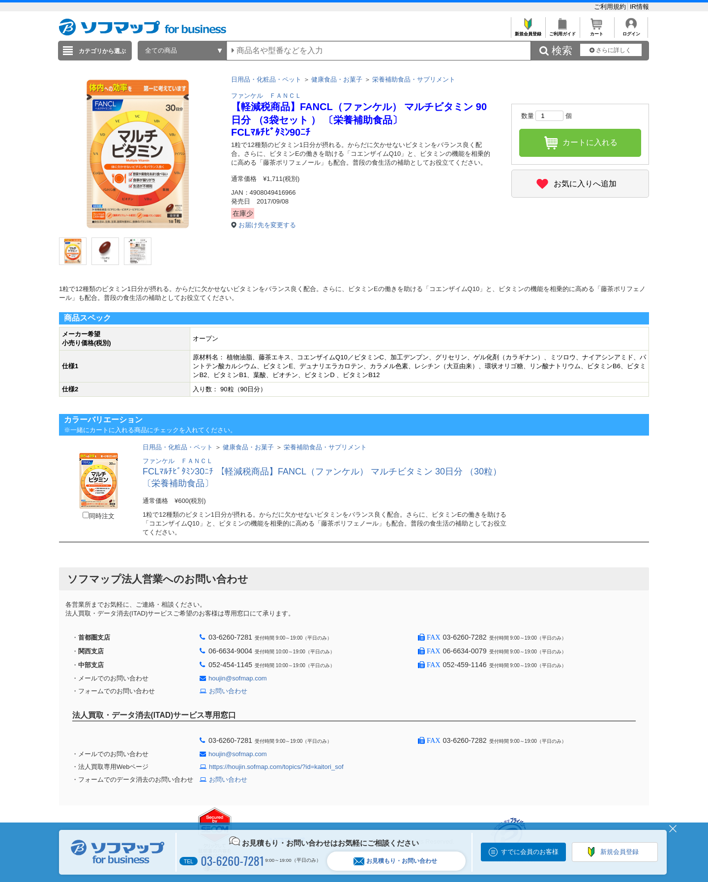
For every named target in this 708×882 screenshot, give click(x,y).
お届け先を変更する (267, 225)
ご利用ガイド (562, 31)
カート (597, 31)
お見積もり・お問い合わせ (395, 861)
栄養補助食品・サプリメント (413, 79)
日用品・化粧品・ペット (266, 79)
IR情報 (639, 6)
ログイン (631, 31)
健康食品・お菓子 (336, 79)
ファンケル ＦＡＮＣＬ (266, 95)
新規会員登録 (528, 31)
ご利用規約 (611, 6)
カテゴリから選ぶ (102, 51)
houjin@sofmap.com (237, 678)
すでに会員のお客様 (530, 851)
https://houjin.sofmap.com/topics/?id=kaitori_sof (276, 766)
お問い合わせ (228, 691)
